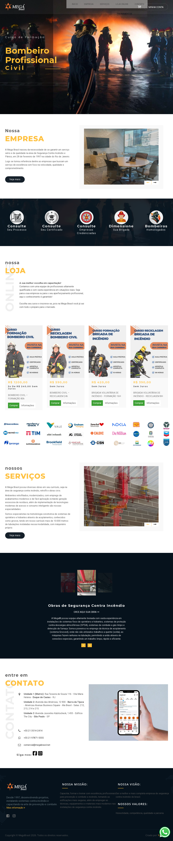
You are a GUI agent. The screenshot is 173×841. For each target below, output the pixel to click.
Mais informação (15, 807)
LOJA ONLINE (106, 7)
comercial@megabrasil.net (37, 745)
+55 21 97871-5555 (34, 737)
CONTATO (123, 7)
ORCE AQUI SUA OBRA (86, 612)
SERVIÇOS (88, 7)
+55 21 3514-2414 (33, 730)
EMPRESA (73, 7)
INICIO (59, 7)
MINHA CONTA (155, 7)
